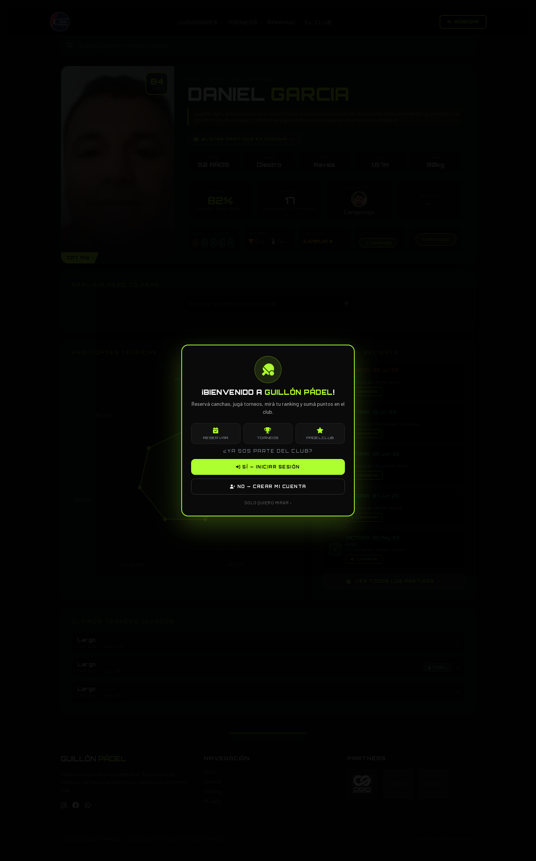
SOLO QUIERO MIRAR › (268, 502)
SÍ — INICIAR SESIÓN (268, 467)
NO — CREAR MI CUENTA (268, 486)
